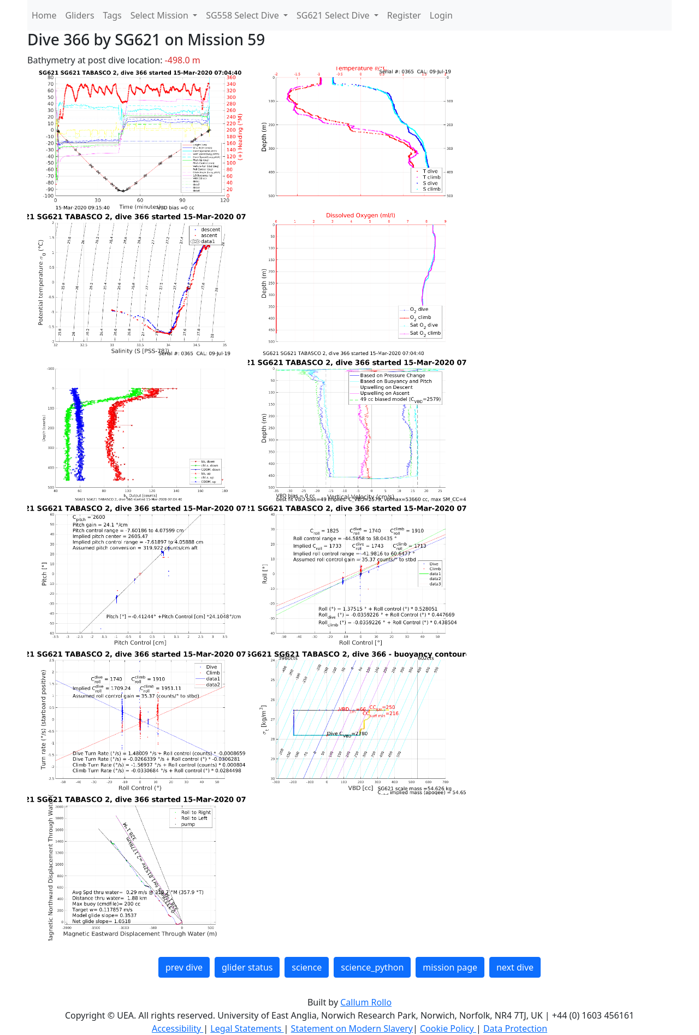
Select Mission (161, 15)
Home (44, 15)
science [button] (307, 967)
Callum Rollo (366, 1002)
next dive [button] (515, 967)
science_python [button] (372, 967)
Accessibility (177, 1028)
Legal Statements (246, 1028)
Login (441, 15)
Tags (112, 15)
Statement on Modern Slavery (352, 1028)
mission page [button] (450, 967)
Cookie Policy (448, 1028)
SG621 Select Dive (334, 15)
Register (404, 15)
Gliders (80, 15)
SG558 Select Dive (243, 15)
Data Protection (515, 1028)
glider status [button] (247, 967)
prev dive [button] (184, 967)
